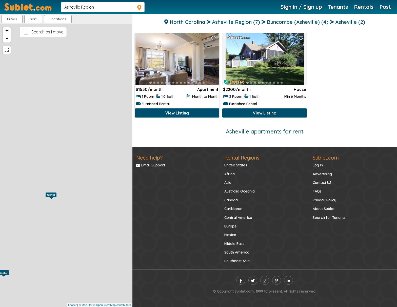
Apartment (208, 89)
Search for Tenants (329, 217)
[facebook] (240, 280)
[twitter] (252, 280)
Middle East (234, 243)
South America (236, 252)
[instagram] (264, 280)
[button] (58, 19)
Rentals (363, 7)
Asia (227, 182)
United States (235, 165)
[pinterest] (276, 280)
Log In (318, 165)
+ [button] (7, 31)
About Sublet (323, 208)
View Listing (177, 113)
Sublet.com (326, 158)
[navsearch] (103, 7)
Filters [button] (12, 19)
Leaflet (72, 304)
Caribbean (233, 208)
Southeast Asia (237, 261)
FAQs (317, 191)
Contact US (322, 182)
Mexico (230, 235)
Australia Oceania (239, 191)
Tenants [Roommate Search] (338, 7)
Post (385, 7)
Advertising (322, 174)
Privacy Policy (324, 200)
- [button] (7, 39)
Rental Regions (241, 158)
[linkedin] (288, 280)
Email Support (150, 165)
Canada (231, 200)
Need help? (149, 158)
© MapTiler (85, 304)
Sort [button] (33, 19)
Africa (229, 174)
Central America (238, 217)
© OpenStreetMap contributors (112, 304)
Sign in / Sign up (301, 7)
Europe (230, 226)
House (300, 89)
